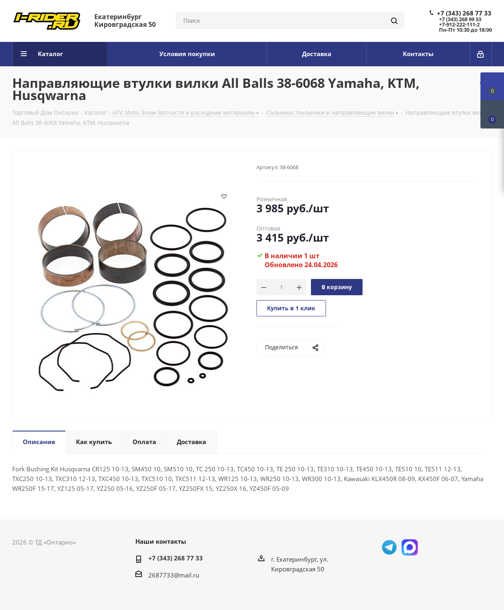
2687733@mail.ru (173, 575)
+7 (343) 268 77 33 (464, 13)
